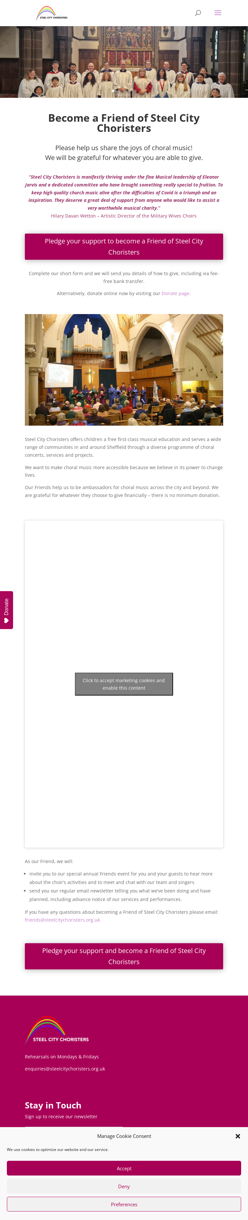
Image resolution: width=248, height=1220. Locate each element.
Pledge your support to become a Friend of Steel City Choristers (124, 246)
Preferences (124, 1204)
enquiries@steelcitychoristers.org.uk (65, 1069)
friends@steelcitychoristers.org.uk (62, 920)
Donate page (175, 293)
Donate (6, 611)
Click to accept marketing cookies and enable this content (124, 684)
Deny (124, 1186)
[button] (238, 1136)
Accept (124, 1168)
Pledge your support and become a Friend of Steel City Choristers (124, 956)
